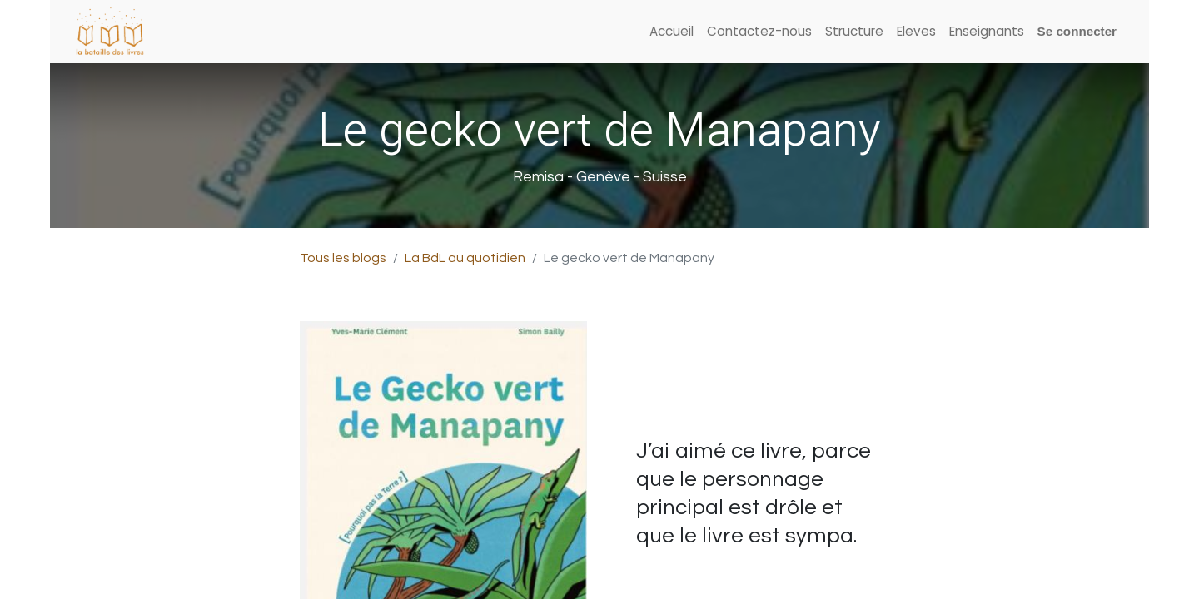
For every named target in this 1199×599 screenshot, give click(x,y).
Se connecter (1077, 31)
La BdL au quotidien (465, 258)
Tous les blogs (343, 258)
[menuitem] (671, 32)
